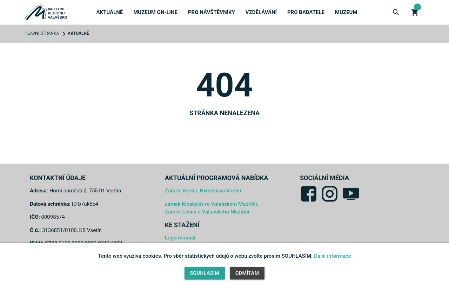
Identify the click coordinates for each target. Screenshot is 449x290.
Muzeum (346, 12)
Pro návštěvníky (211, 12)
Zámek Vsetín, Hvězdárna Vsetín (203, 190)
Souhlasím (204, 273)
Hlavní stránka (42, 33)
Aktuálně (109, 12)
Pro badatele (305, 12)
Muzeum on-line (155, 12)
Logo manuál (180, 238)
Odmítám (247, 273)
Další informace (332, 256)
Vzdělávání (261, 12)
